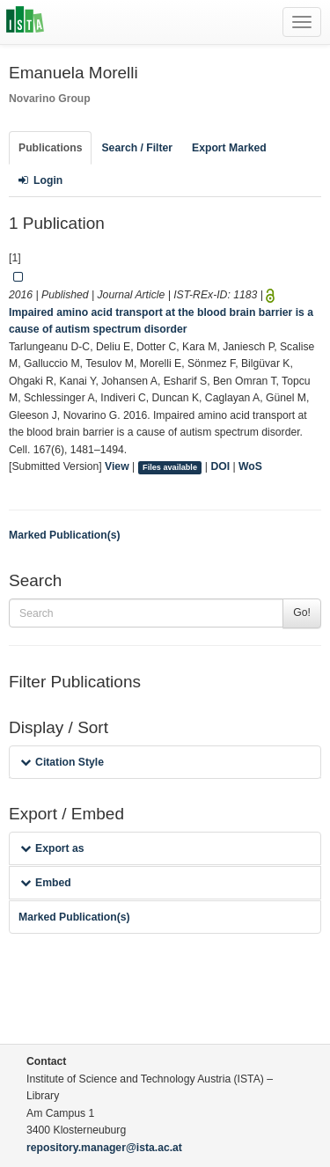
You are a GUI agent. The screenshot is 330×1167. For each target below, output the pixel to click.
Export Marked (229, 148)
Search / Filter (136, 148)
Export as (52, 848)
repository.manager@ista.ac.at (104, 1147)
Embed (45, 883)
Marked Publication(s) (65, 535)
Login (40, 180)
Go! (302, 612)
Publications (50, 148)
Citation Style (62, 762)
